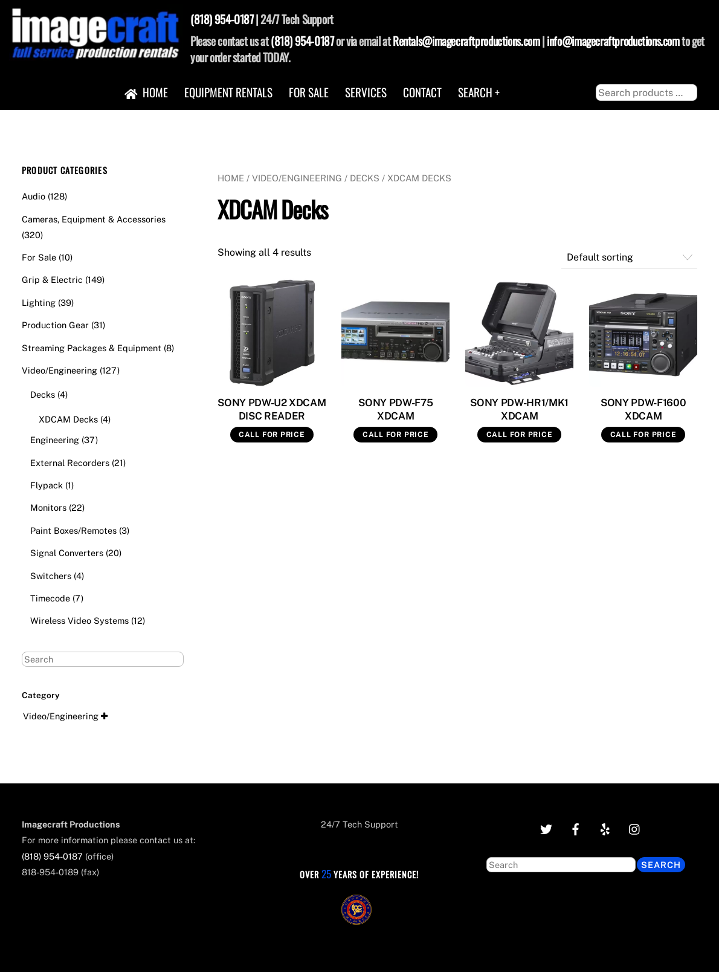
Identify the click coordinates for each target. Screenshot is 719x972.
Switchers (50, 576)
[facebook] (576, 828)
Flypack (46, 485)
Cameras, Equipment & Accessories (94, 219)
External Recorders (69, 463)
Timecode (50, 598)
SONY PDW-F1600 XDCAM (643, 409)
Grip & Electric (52, 279)
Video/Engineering (297, 178)
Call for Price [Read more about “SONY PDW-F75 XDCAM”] (396, 434)
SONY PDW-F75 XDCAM (395, 409)
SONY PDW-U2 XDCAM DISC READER (272, 409)
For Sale (309, 92)
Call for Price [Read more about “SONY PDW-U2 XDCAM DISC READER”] (272, 434)
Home (146, 92)
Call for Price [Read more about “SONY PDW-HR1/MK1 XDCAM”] (519, 434)
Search (661, 865)
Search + (479, 92)
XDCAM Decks (68, 419)
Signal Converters (66, 553)
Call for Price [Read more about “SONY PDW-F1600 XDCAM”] (643, 434)
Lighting (39, 302)
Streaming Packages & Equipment (91, 348)
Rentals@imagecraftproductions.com (466, 41)
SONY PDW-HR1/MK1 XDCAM (519, 409)
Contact (422, 92)
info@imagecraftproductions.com (613, 41)
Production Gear (55, 325)
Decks (364, 178)
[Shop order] (629, 257)
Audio (33, 196)
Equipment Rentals (228, 92)
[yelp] (605, 828)
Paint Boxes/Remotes (73, 530)
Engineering (54, 440)
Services (366, 92)
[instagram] (635, 828)
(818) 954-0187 (222, 19)
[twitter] (546, 828)
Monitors (48, 507)
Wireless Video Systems (79, 620)
